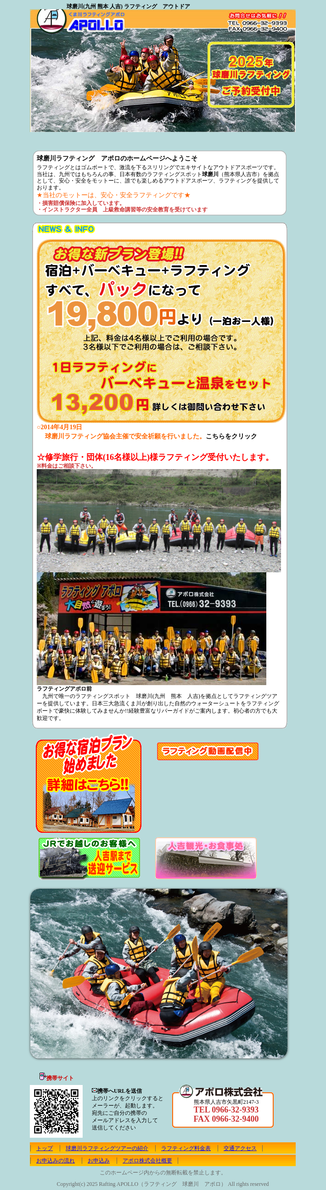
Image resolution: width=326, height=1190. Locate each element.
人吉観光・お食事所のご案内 (205, 858)
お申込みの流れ (204, 138)
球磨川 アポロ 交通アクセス (160, 138)
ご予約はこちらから (79, 123)
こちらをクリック (231, 436)
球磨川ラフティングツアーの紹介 (84, 138)
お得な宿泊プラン (89, 783)
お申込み (245, 138)
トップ (46, 138)
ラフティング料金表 (186, 1148)
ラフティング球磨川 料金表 (122, 138)
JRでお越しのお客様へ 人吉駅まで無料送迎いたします (88, 858)
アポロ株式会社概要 (279, 138)
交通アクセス (240, 1148)
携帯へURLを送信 (119, 1091)
